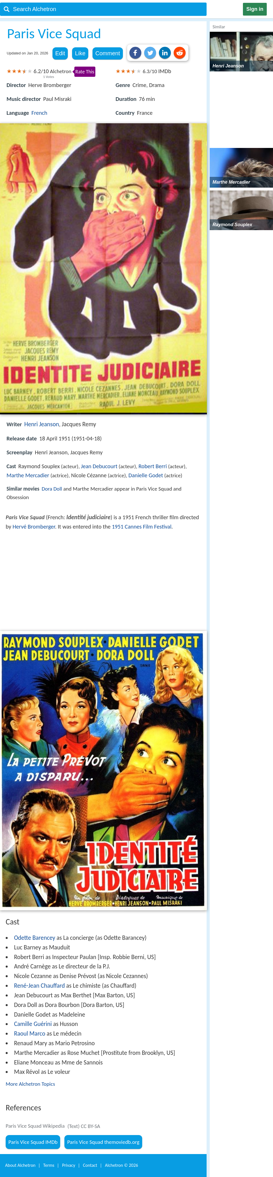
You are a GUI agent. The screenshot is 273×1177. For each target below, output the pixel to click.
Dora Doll (52, 488)
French (39, 112)
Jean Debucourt (99, 466)
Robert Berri (152, 466)
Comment (107, 53)
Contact (90, 1165)
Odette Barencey (34, 937)
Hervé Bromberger (33, 526)
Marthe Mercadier (28, 475)
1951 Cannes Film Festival (141, 526)
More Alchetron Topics (30, 1084)
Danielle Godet (146, 475)
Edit (60, 53)
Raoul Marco (29, 1033)
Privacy (68, 1165)
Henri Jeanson (41, 424)
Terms (48, 1165)
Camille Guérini (33, 1024)
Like (80, 53)
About (20, 1165)
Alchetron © (121, 1165)
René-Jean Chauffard (39, 985)
